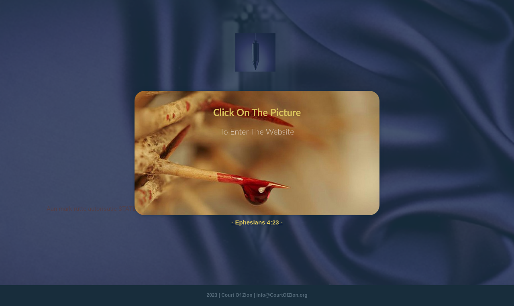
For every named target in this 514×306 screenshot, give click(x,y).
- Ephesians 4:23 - (257, 222)
